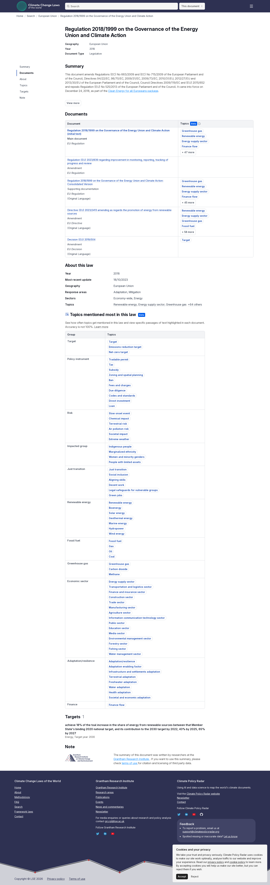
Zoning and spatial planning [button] (126, 374)
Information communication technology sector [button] (137, 617)
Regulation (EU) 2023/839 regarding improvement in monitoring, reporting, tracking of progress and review (117, 161)
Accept (182, 876)
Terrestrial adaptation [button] (122, 676)
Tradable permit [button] (118, 359)
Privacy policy (56, 879)
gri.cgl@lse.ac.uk (114, 821)
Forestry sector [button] (118, 643)
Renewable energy (125, 304)
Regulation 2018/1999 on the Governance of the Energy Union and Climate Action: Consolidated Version (115, 182)
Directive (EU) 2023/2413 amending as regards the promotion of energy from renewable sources (119, 211)
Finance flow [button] (190, 146)
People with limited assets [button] (125, 462)
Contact (18, 816)
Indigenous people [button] (120, 446)
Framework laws (23, 811)
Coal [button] (112, 556)
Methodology (22, 797)
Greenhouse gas (176, 304)
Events (99, 801)
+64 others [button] (195, 304)
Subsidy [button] (114, 369)
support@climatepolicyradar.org (201, 831)
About (17, 792)
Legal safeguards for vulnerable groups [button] (133, 490)
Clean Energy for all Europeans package (133, 91)
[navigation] (26, 67)
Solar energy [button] (117, 513)
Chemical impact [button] (119, 418)
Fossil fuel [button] (188, 226)
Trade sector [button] (116, 602)
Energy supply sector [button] (194, 141)
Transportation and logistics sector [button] (130, 586)
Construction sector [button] (121, 597)
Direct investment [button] (119, 400)
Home (17, 787)
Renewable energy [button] (193, 136)
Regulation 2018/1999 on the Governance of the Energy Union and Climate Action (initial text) (118, 132)
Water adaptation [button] (119, 687)
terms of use (130, 763)
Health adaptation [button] (120, 692)
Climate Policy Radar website (203, 793)
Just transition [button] (118, 469)
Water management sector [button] (125, 653)
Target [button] (186, 240)
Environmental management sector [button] (130, 638)
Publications (103, 797)
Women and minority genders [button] (126, 456)
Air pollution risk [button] (119, 428)
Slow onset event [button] (119, 413)
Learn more (101, 327)
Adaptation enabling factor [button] (125, 666)
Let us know (230, 836)
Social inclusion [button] (118, 474)
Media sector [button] (117, 633)
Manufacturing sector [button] (122, 607)
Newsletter (102, 811)
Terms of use (77, 879)
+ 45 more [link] (188, 202)
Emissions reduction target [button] (125, 346)
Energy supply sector (151, 304)
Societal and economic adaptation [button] (129, 697)
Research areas (105, 792)
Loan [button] (112, 405)
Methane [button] (114, 574)
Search (18, 806)
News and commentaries (110, 806)
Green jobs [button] (115, 495)
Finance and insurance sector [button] (127, 592)
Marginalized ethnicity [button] (122, 451)
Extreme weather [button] (119, 439)
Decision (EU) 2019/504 (81, 239)
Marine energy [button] (118, 523)
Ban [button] (111, 380)
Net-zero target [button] (118, 352)
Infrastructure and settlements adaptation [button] (134, 671)
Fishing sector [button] (117, 648)
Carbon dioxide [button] (118, 569)
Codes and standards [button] (122, 395)
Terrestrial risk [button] (118, 423)
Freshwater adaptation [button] (123, 682)
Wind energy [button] (116, 533)
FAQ (16, 801)
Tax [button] (111, 364)
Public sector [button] (117, 622)
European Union (99, 44)
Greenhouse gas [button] (192, 130)
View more (73, 103)
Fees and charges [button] (120, 385)
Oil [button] (110, 551)
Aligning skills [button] (117, 479)
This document (192, 6)
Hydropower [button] (116, 528)
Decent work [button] (116, 484)
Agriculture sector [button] (120, 612)
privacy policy (216, 862)
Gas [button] (111, 546)
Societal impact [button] (118, 434)
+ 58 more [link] (188, 231)
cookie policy (237, 862)
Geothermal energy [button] (120, 518)
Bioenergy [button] (115, 507)
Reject (195, 876)
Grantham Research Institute (131, 759)
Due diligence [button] (117, 390)
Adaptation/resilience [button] (122, 661)
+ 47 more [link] (188, 152)
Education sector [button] (119, 628)
